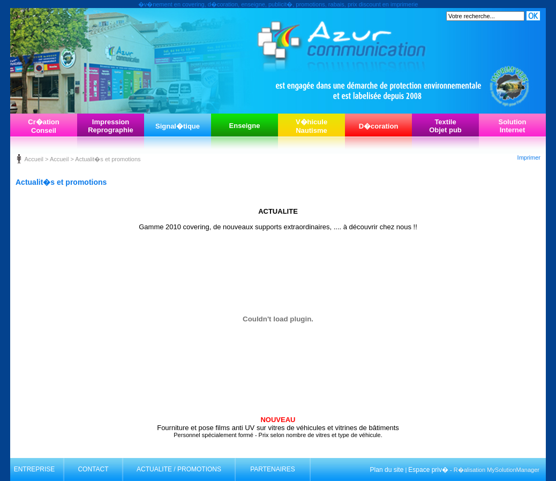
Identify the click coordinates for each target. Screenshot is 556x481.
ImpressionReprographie (110, 126)
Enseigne (244, 126)
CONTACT (93, 469)
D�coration (379, 126)
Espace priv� (428, 470)
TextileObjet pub (445, 126)
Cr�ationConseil (43, 126)
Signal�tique (177, 126)
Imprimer (528, 157)
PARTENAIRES (272, 469)
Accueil (33, 159)
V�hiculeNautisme (311, 126)
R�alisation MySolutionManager (496, 470)
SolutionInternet (513, 126)
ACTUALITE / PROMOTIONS (179, 469)
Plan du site (387, 470)
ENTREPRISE (34, 469)
